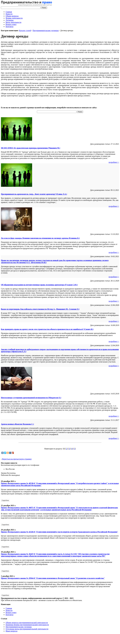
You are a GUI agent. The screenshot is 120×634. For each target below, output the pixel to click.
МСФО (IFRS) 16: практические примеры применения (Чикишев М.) (30, 148)
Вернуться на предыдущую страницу (17, 459)
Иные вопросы (11, 631)
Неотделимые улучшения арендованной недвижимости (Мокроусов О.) (31, 398)
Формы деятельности (14, 18)
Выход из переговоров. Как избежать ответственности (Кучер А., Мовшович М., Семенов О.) (40, 309)
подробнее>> (114, 162)
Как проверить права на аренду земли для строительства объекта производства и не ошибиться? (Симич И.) (47, 329)
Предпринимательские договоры (46, 31)
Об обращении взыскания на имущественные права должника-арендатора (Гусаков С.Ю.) (39, 285)
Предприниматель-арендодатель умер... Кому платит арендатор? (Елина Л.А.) (34, 194)
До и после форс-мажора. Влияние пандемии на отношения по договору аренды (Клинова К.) (40, 238)
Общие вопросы (12, 16)
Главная (9, 12)
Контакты (9, 27)
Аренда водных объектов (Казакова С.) (17, 424)
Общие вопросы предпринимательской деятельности (27, 623)
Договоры (9, 20)
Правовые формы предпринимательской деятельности (27, 625)
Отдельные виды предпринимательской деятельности (27, 629)
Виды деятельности (13, 22)
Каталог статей (25, 31)
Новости (9, 14)
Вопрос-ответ (11, 24)
